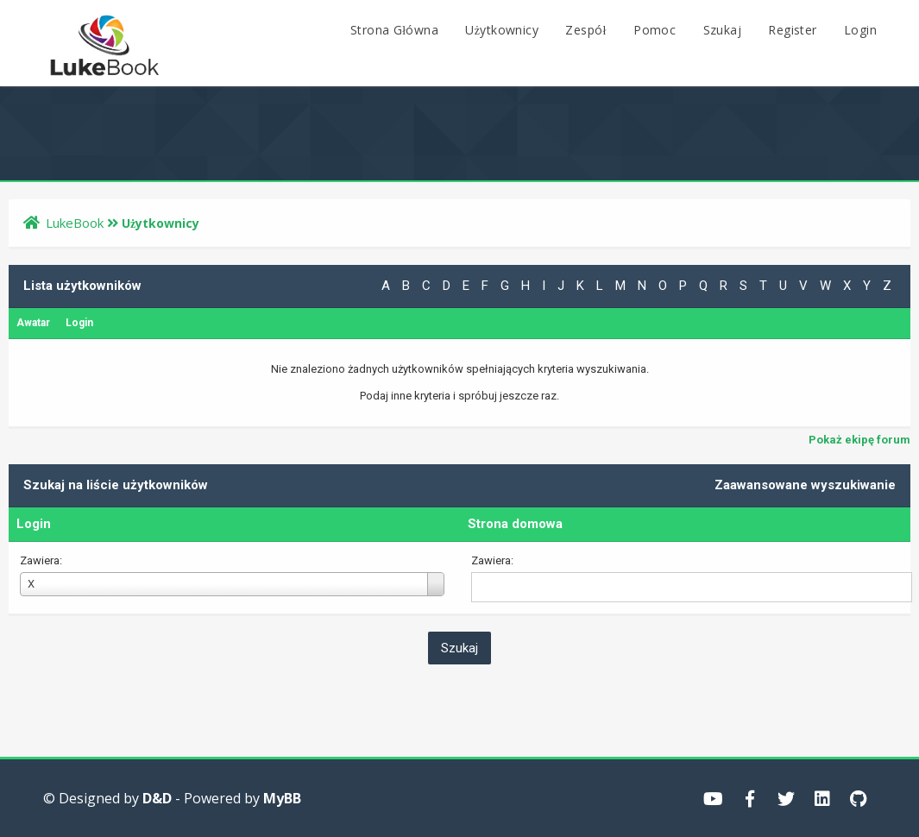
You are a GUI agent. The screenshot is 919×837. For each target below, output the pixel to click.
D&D (157, 798)
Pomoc (654, 30)
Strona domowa (515, 524)
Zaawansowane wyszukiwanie (805, 485)
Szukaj (722, 30)
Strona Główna (394, 30)
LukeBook (75, 222)
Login (860, 30)
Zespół (585, 30)
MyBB (282, 798)
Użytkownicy (501, 30)
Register (792, 30)
